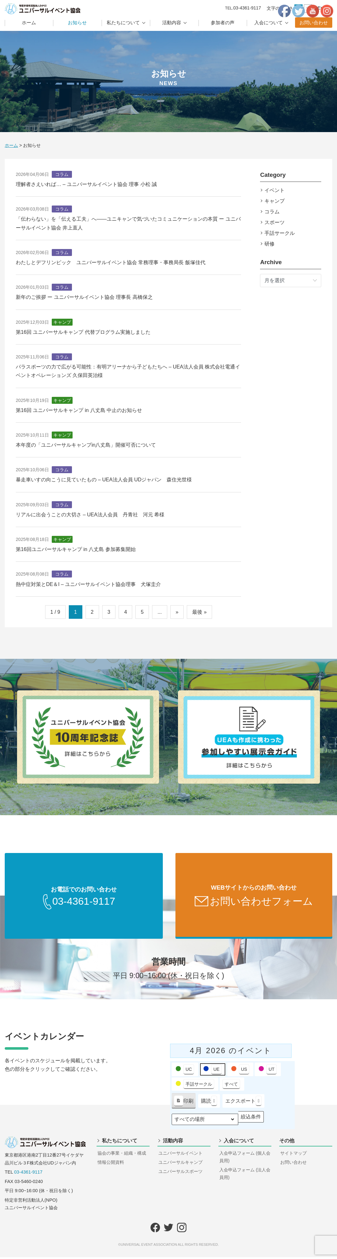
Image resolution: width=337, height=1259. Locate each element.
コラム (272, 211)
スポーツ (274, 222)
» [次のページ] (177, 612)
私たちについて (123, 22)
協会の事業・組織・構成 (122, 1154)
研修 (269, 244)
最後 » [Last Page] (199, 612)
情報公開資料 (111, 1164)
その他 (286, 1142)
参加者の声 (222, 22)
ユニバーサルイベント (180, 1154)
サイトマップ (293, 1154)
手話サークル (279, 233)
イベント (274, 190)
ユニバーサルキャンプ (180, 1164)
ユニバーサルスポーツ (180, 1173)
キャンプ (274, 201)
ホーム (29, 22)
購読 (209, 1103)
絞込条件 (250, 1120)
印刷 (183, 1104)
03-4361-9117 (28, 1173)
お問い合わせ (313, 22)
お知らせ (77, 22)
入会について (268, 22)
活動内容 (171, 22)
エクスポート (243, 1103)
